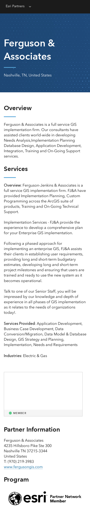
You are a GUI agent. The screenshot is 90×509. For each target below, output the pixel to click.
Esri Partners (15, 6)
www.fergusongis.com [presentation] (23, 467)
